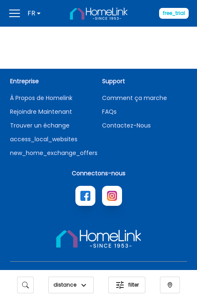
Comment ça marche (134, 98)
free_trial (174, 13)
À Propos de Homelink (41, 98)
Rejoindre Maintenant (41, 112)
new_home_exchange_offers (53, 153)
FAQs (109, 112)
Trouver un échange (40, 125)
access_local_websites (43, 139)
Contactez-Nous (126, 125)
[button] (84, 285)
